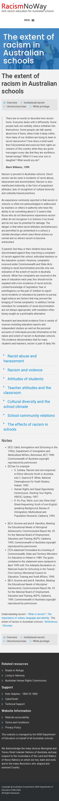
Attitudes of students (25, 379)
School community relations (31, 415)
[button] (29, 359)
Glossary (7, 625)
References (51, 621)
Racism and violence (25, 370)
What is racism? (37, 614)
